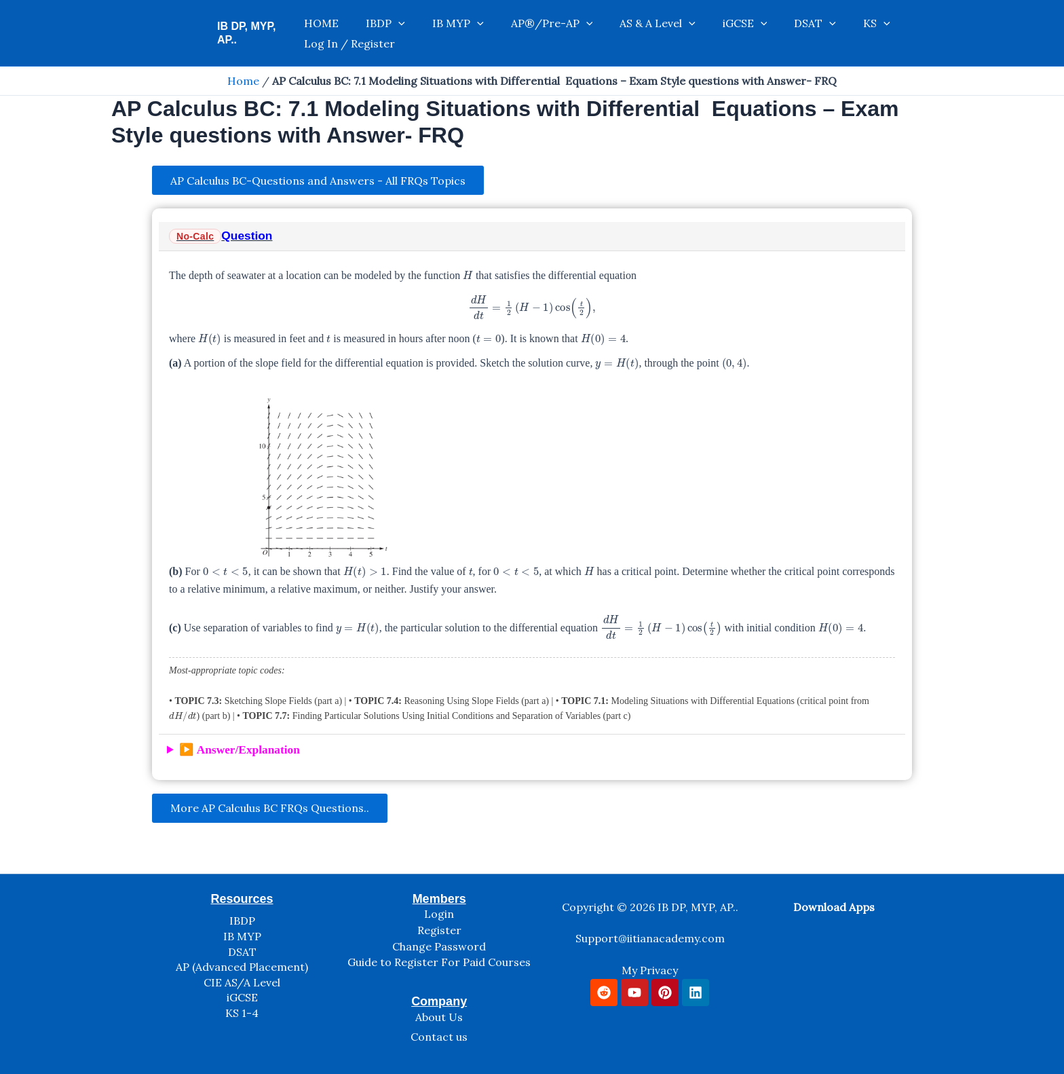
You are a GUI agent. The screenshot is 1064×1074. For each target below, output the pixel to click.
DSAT (748, 33)
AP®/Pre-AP (525, 33)
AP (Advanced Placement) (242, 967)
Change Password (439, 946)
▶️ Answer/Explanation (239, 751)
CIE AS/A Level (242, 982)
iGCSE (691, 33)
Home (243, 81)
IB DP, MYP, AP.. (257, 33)
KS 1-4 (242, 1013)
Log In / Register (868, 33)
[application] (399, 33)
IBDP (386, 33)
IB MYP (445, 33)
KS (796, 33)
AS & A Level (618, 33)
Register (439, 931)
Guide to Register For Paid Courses (439, 962)
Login (439, 914)
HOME (335, 33)
